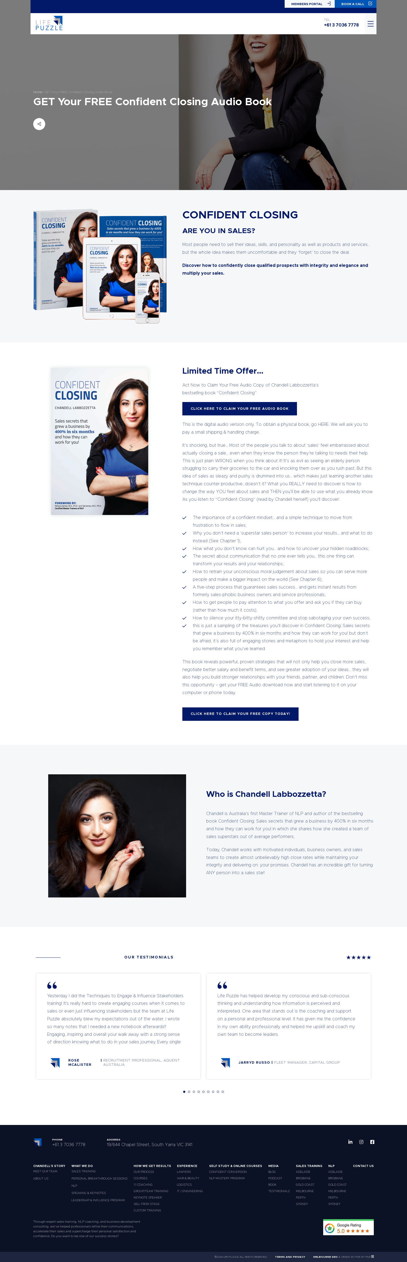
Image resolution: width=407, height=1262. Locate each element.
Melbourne (305, 1191)
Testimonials (279, 1191)
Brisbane (303, 1178)
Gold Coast (305, 1184)
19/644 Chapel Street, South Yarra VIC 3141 (149, 1145)
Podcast (275, 1178)
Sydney (302, 1204)
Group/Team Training (151, 1191)
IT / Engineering (190, 1191)
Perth (301, 1197)
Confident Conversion (228, 1171)
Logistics (184, 1184)
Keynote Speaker (148, 1197)
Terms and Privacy (290, 1257)
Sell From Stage (147, 1204)
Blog (272, 1171)
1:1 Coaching (143, 1184)
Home (37, 91)
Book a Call (356, 4)
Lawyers (184, 1171)
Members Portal (311, 4)
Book (272, 1184)
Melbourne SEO (325, 1257)
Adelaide (303, 1171)
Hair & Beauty (188, 1178)
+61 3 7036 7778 (341, 25)
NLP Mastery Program (227, 1178)
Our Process (144, 1171)
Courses (140, 1178)
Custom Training (147, 1210)
